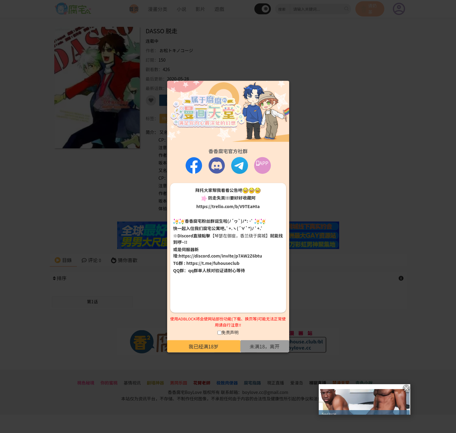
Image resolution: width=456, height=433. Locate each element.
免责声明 (230, 332)
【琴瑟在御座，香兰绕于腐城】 (240, 236)
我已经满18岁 (204, 346)
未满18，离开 (265, 346)
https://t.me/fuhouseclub (212, 263)
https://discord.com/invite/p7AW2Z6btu (220, 256)
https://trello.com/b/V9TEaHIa (228, 206)
